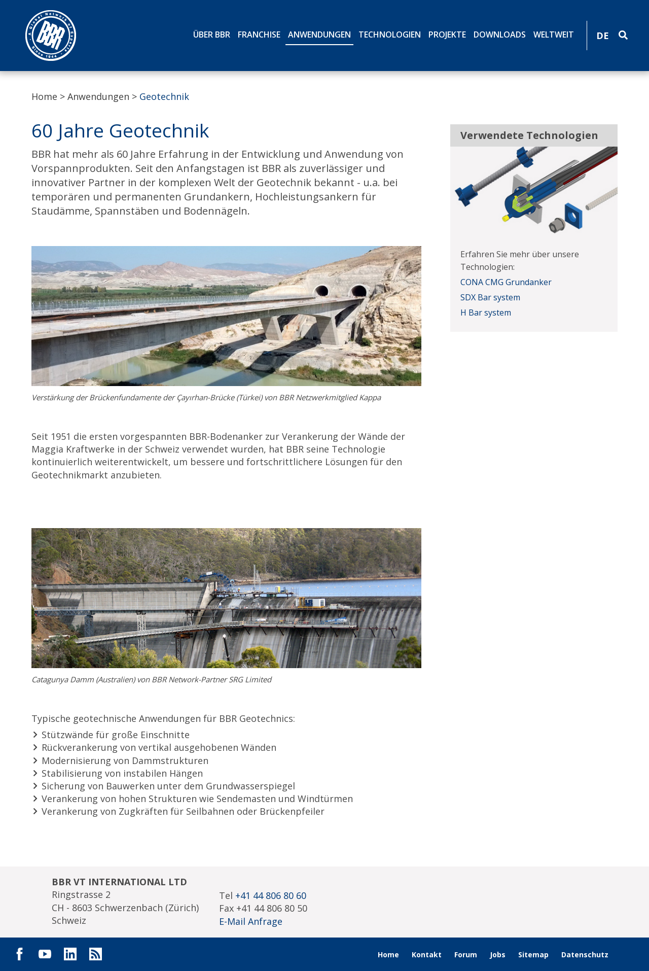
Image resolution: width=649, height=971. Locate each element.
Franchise (259, 34)
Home (44, 96)
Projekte (447, 34)
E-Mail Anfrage (250, 921)
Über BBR (211, 34)
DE (602, 35)
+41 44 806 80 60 (270, 895)
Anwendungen (319, 34)
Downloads (500, 34)
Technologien (389, 34)
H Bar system (485, 312)
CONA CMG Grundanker (506, 282)
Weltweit (553, 34)
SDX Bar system (490, 297)
